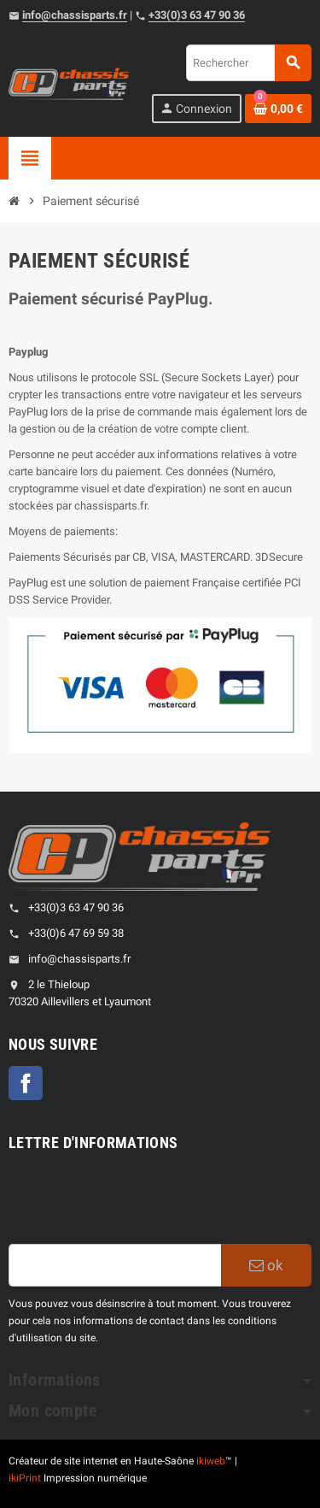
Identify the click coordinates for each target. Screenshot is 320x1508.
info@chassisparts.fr (74, 15)
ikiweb (210, 1461)
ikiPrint (25, 1478)
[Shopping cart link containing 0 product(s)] (278, 108)
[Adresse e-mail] (115, 1265)
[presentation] (138, 1202)
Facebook (26, 1083)
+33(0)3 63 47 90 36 (196, 15)
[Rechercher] (248, 62)
